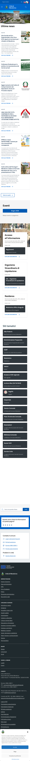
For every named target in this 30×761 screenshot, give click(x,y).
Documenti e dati (5, 597)
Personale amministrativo (7, 594)
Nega (15, 751)
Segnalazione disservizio (7, 707)
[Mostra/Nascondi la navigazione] (2, 7)
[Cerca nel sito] (26, 7)
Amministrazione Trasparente (8, 717)
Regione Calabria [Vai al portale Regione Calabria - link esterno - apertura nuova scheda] (5, 2)
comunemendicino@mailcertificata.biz (13, 685)
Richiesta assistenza (6, 709)
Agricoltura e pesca (6, 605)
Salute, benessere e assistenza (9, 633)
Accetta (15, 747)
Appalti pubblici (5, 613)
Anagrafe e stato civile (7, 610)
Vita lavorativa (4, 641)
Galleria (3, 712)
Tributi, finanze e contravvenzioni (9, 635)
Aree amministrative (6, 584)
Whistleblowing (5, 727)
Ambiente (3, 608)
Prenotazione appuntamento (8, 704)
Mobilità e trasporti (6, 630)
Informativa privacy (15, 759)
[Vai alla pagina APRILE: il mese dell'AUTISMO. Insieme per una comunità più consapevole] (7, 157)
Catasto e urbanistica (6, 618)
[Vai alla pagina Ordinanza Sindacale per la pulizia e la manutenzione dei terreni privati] (7, 75)
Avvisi (2, 654)
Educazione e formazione (7, 623)
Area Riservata (5, 714)
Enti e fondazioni (5, 589)
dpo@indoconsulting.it (10, 693)
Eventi (2, 665)
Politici (2, 592)
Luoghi (2, 663)
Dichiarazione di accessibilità (8, 724)
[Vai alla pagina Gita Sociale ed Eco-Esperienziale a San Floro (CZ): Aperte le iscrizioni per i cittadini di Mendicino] (7, 54)
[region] (15, 17)
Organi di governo (5, 582)
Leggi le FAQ (4, 702)
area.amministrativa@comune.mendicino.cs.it (12, 698)
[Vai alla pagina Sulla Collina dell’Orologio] (7, 186)
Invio (26, 509)
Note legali (4, 722)
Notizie (3, 649)
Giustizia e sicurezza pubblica (8, 625)
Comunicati (4, 652)
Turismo (3, 638)
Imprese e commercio (6, 628)
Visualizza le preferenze (15, 756)
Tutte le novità (8, 195)
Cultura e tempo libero (6, 620)
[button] (27, 732)
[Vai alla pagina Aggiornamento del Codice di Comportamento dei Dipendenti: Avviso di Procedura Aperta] (7, 102)
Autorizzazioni (4, 615)
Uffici (2, 587)
